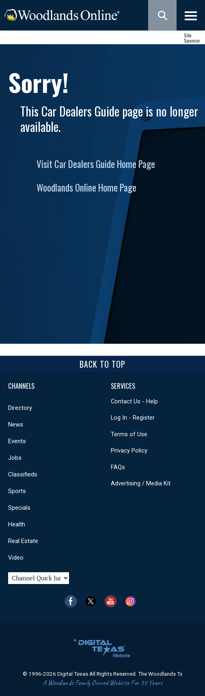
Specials (19, 507)
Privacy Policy (129, 450)
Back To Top (102, 364)
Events (17, 441)
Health (16, 524)
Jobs (15, 457)
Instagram (132, 601)
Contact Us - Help (134, 401)
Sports (17, 491)
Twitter (93, 601)
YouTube (113, 601)
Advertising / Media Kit (140, 483)
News (15, 424)
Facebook (73, 601)
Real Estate (23, 541)
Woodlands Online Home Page (86, 187)
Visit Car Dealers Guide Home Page (96, 164)
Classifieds (22, 474)
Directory (20, 408)
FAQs (118, 467)
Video (16, 557)
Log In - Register (133, 417)
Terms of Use (129, 434)
